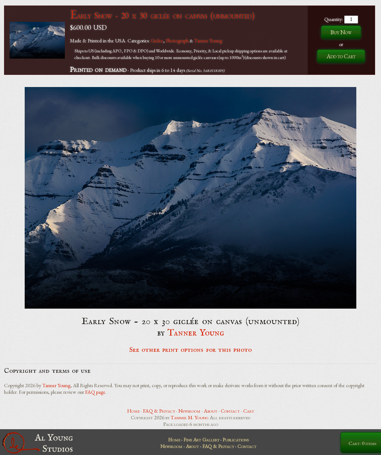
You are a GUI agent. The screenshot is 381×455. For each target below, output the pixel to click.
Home (133, 410)
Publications (236, 439)
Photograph (177, 40)
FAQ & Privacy (159, 410)
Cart (248, 410)
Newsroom (189, 410)
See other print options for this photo (190, 349)
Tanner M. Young (190, 417)
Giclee (157, 40)
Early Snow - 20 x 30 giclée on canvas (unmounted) (162, 15)
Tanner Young (208, 40)
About (210, 410)
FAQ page (95, 392)
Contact (230, 410)
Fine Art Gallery (201, 439)
